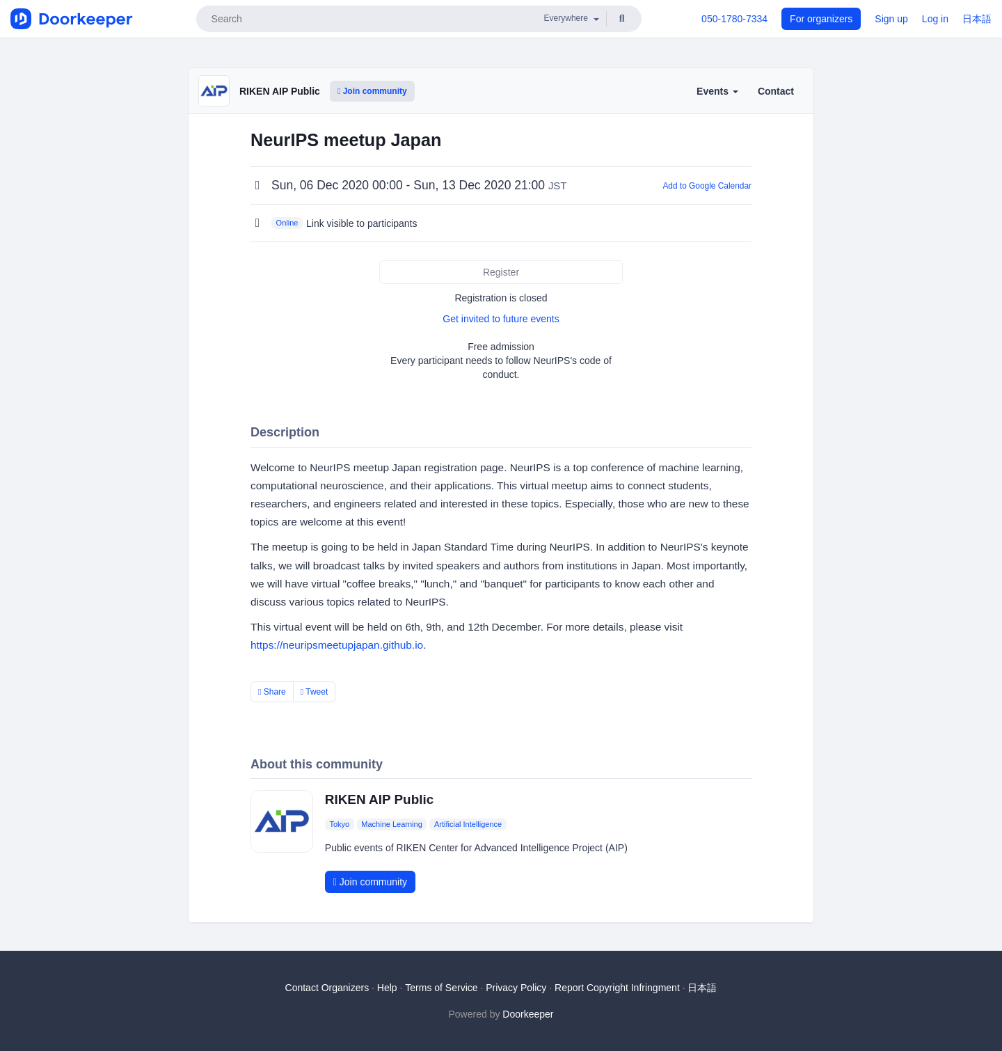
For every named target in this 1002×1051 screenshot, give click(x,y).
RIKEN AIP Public (279, 91)
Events (717, 91)
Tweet (314, 692)
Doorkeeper (527, 1014)
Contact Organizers (327, 987)
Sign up (891, 18)
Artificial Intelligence (468, 824)
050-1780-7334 (734, 18)
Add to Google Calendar (707, 186)
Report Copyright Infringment (617, 987)
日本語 (977, 18)
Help (387, 987)
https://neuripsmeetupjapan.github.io (336, 645)
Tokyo (339, 824)
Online (287, 223)
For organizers (821, 18)
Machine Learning (391, 824)
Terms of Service (441, 987)
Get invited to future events (501, 318)
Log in (935, 18)
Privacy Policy (516, 987)
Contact (776, 91)
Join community (372, 91)
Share (272, 692)
